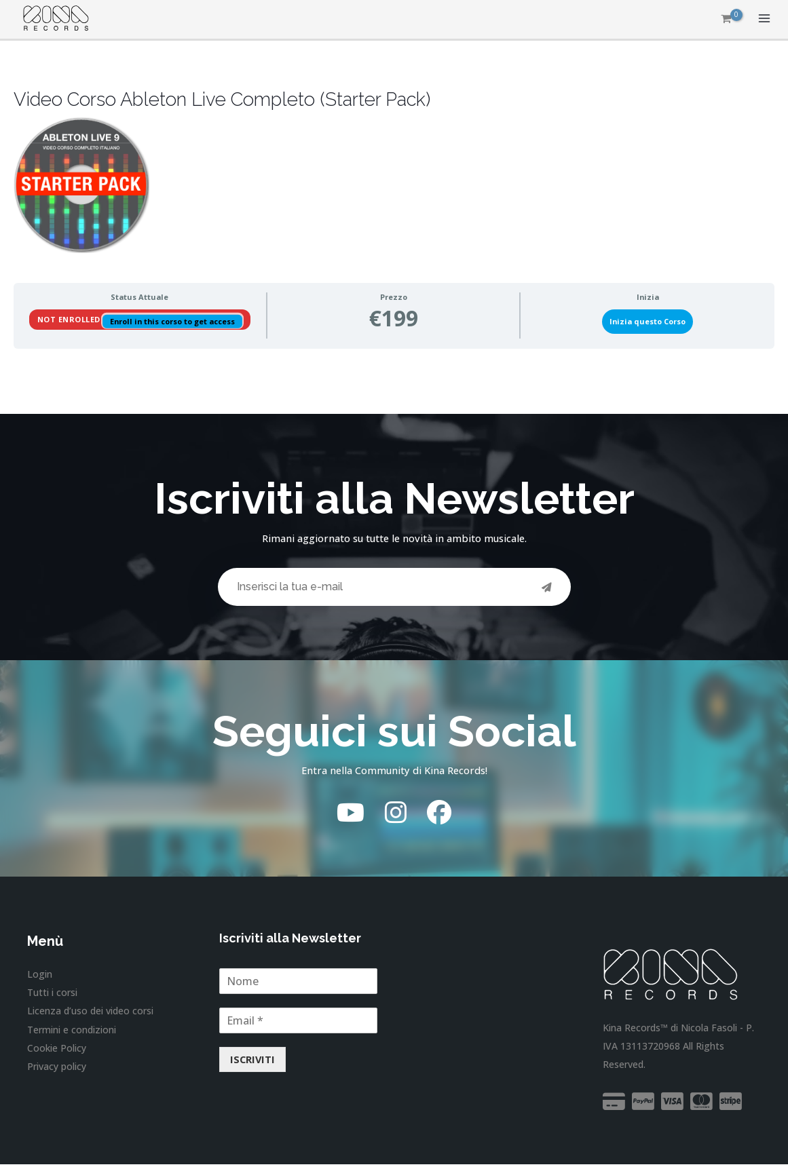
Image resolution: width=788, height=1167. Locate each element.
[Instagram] (396, 815)
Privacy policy (56, 1068)
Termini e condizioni (71, 1031)
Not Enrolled (70, 319)
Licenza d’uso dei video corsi (90, 1012)
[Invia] (547, 588)
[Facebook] (439, 815)
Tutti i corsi (52, 994)
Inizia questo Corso (647, 321)
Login (39, 976)
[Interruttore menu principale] (764, 19)
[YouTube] (350, 815)
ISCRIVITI (252, 1062)
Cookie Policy (56, 1049)
